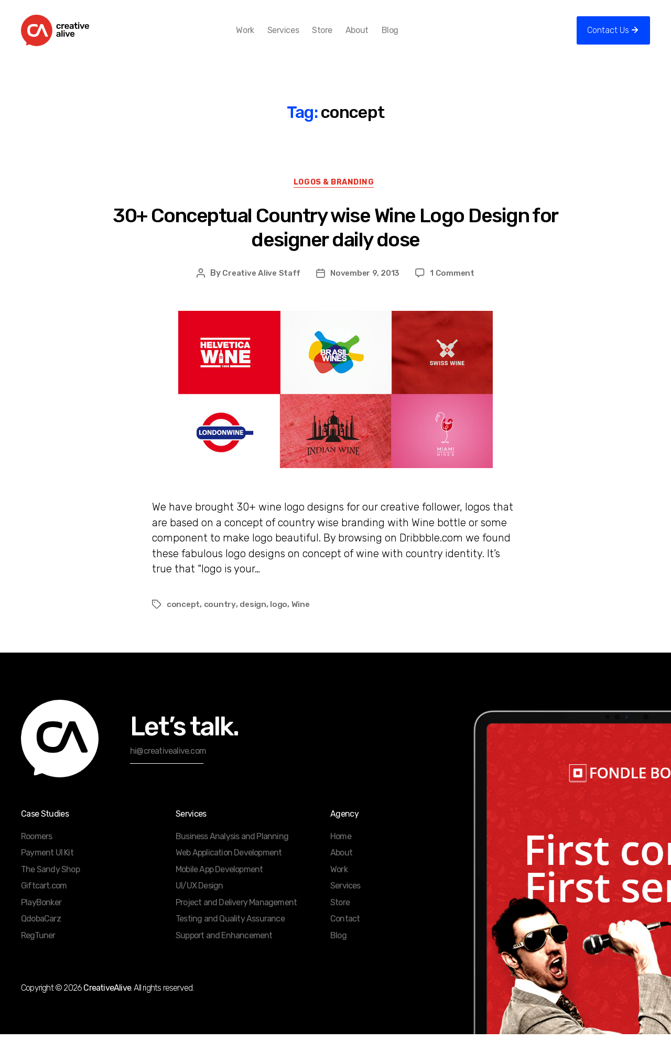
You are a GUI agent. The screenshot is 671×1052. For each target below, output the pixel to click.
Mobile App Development (219, 887)
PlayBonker (41, 920)
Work (262, 38)
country (220, 622)
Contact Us (608, 38)
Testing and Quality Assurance (230, 936)
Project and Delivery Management (236, 920)
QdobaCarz (41, 936)
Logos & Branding (335, 199)
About (373, 38)
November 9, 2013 (366, 291)
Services (300, 38)
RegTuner (38, 953)
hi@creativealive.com (168, 769)
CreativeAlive (107, 1006)
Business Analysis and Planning (232, 854)
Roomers (36, 854)
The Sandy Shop (50, 887)
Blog (406, 38)
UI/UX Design (199, 903)
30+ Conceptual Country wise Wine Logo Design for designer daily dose (335, 245)
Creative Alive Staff (260, 291)
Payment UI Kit (47, 870)
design (253, 622)
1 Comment (454, 291)
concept (183, 622)
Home (340, 854)
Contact (345, 936)
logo (279, 622)
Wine (300, 622)
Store (339, 38)
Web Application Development (229, 870)
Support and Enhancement (224, 953)
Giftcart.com (44, 903)
